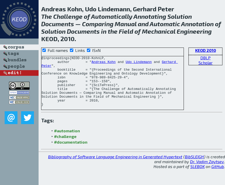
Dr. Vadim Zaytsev (207, 171)
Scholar (206, 62)
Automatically (111, 16)
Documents (57, 23)
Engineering (194, 31)
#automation (67, 140)
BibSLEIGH (194, 166)
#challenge (65, 146)
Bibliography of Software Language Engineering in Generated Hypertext (115, 166)
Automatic (165, 23)
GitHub (217, 176)
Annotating (149, 16)
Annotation (197, 23)
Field (126, 31)
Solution (179, 16)
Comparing (97, 23)
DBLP (205, 57)
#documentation (70, 152)
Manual (126, 23)
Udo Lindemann (139, 63)
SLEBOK (197, 176)
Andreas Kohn (104, 63)
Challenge (68, 16)
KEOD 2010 (205, 50)
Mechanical (158, 31)
